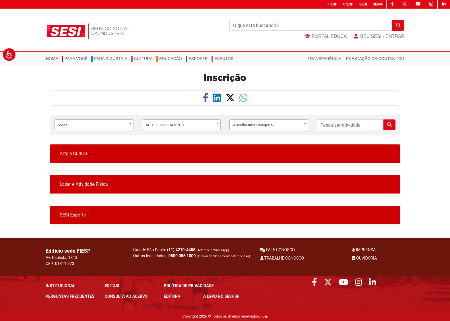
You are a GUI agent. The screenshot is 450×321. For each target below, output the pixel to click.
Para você (76, 58)
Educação (170, 58)
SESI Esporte (73, 215)
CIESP (348, 4)
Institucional (60, 285)
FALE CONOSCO (277, 249)
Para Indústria (110, 58)
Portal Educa (325, 36)
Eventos (224, 58)
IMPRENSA (364, 249)
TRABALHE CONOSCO (282, 258)
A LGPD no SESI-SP (221, 296)
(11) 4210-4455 (181, 249)
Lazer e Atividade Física (84, 184)
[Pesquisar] (350, 124)
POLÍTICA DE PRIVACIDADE (189, 285)
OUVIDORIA (364, 258)
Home (52, 58)
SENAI (378, 4)
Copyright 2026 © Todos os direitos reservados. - (225, 316)
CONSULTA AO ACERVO (126, 296)
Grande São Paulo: (181, 249)
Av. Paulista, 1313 (61, 257)
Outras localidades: (191, 256)
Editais (112, 285)
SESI (363, 4)
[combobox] (94, 124)
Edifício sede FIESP (68, 251)
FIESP (332, 4)
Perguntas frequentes (70, 296)
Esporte (198, 58)
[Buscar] (311, 25)
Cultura (143, 58)
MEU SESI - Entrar (379, 36)
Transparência (325, 58)
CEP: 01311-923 (60, 263)
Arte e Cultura (74, 153)
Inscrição (225, 78)
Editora (172, 296)
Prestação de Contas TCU (375, 58)
